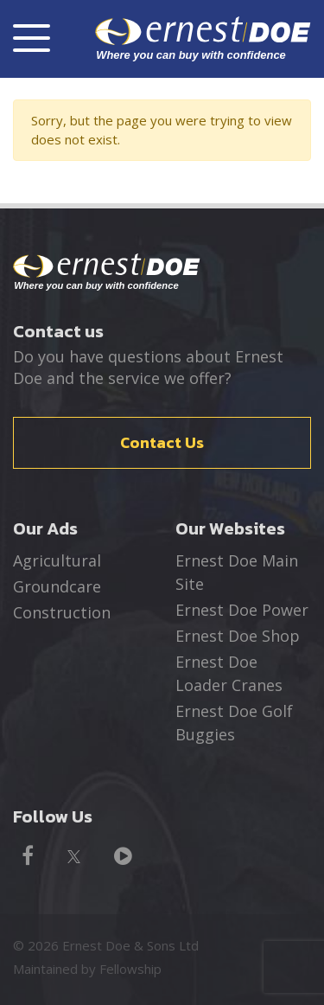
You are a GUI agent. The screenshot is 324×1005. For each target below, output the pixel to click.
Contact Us (162, 442)
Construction (62, 612)
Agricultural (57, 560)
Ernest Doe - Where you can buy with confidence (106, 272)
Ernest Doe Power (241, 609)
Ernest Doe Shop (237, 635)
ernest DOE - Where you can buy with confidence (203, 38)
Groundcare (57, 586)
